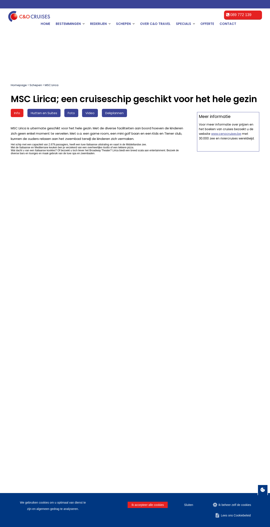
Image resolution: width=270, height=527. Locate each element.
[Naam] (30, 349)
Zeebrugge (21, 406)
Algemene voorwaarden (94, 395)
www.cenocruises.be (226, 297)
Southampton (22, 421)
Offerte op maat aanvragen (228, 206)
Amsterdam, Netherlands (30, 395)
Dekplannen (114, 113)
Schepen (36, 85)
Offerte (207, 24)
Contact (228, 24)
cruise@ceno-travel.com (229, 420)
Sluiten (188, 505)
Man (168, 348)
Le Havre (19, 411)
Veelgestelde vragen (92, 401)
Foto (71, 113)
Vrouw (181, 348)
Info (17, 113)
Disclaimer (222, 476)
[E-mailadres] (139, 349)
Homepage (19, 85)
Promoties (85, 421)
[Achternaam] (95, 349)
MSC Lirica (51, 85)
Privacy (237, 476)
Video (89, 113)
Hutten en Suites (44, 113)
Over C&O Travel (155, 24)
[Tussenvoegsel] (62, 349)
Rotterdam (20, 401)
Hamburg (19, 416)
